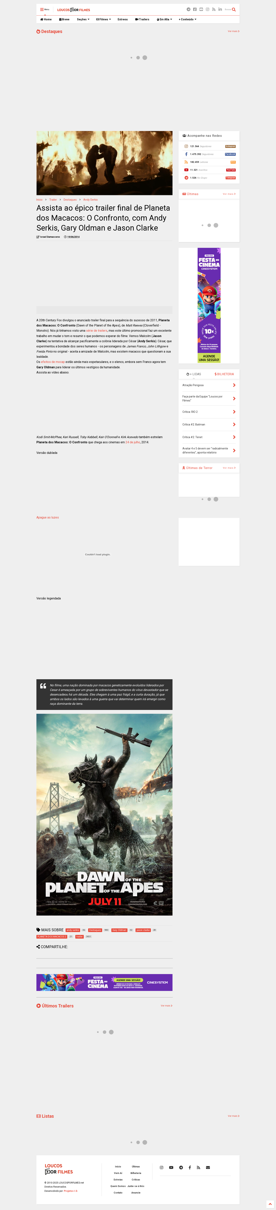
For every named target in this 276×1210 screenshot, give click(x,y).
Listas (45, 1116)
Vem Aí (118, 1173)
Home (46, 19)
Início (39, 199)
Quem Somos (118, 1186)
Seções (83, 19)
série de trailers (96, 330)
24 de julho (133, 442)
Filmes (103, 19)
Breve (64, 19)
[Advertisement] (138, 97)
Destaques (49, 31)
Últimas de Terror (197, 468)
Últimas (190, 194)
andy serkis (90, 199)
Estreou (123, 19)
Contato (118, 1192)
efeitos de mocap (53, 362)
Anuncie (135, 1192)
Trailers (142, 19)
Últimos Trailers (55, 1006)
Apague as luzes (47, 517)
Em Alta (164, 19)
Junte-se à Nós (135, 1186)
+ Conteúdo (187, 19)
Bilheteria (136, 1173)
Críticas (136, 1179)
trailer (53, 199)
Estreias (118, 1179)
